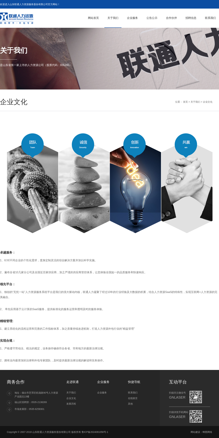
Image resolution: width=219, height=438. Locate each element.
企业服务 (102, 392)
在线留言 (133, 398)
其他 (130, 403)
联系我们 (133, 392)
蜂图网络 (207, 432)
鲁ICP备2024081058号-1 (95, 432)
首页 (185, 101)
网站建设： (197, 432)
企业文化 (207, 101)
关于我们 (195, 101)
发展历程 (71, 403)
